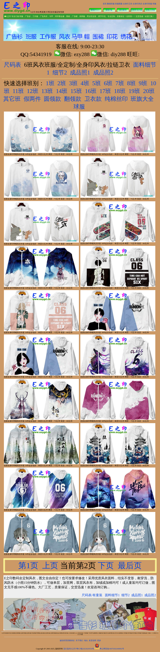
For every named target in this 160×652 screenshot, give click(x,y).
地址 (86, 640)
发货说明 (92, 640)
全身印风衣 (137, 4)
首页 (105, 4)
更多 (99, 640)
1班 (50, 83)
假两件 (32, 99)
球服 (154, 4)
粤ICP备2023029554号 (85, 649)
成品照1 (80, 72)
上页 (50, 565)
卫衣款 (93, 99)
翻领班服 (111, 4)
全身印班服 (147, 4)
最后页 (129, 565)
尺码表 (12, 65)
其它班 (12, 99)
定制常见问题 (136, 10)
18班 (120, 91)
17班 (105, 91)
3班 (73, 83)
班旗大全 (142, 99)
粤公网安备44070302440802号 (112, 649)
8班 (131, 83)
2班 (61, 83)
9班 (143, 83)
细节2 (59, 72)
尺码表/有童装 (92, 595)
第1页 (29, 565)
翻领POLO (95, 10)
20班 (149, 91)
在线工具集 (150, 10)
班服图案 (118, 4)
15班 (76, 91)
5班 (96, 83)
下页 (106, 565)
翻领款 (72, 99)
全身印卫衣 (127, 4)
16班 (91, 91)
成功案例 (123, 10)
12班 (32, 91)
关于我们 (79, 640)
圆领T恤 (109, 10)
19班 (134, 91)
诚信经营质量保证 (67, 640)
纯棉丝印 (116, 99)
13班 (47, 91)
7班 (119, 83)
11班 (18, 91)
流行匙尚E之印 (69, 649)
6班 (108, 83)
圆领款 (52, 99)
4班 (85, 83)
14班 (62, 91)
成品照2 (103, 72)
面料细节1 (112, 595)
